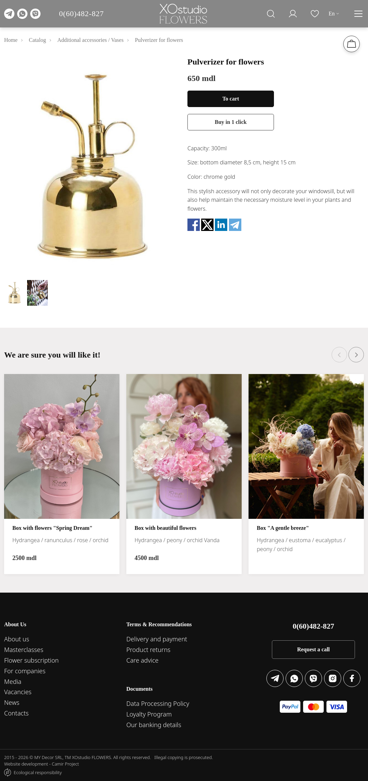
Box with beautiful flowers (165, 528)
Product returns (148, 649)
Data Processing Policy (157, 703)
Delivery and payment (156, 639)
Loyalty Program (149, 714)
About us (16, 639)
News (11, 702)
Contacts (16, 713)
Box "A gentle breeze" (283, 528)
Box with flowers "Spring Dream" (52, 528)
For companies (24, 671)
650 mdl (201, 78)
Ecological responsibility (38, 772)
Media (12, 681)
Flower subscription (31, 660)
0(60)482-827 (81, 13)
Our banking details (153, 725)
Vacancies (18, 692)
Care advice (142, 660)
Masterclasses (23, 649)
